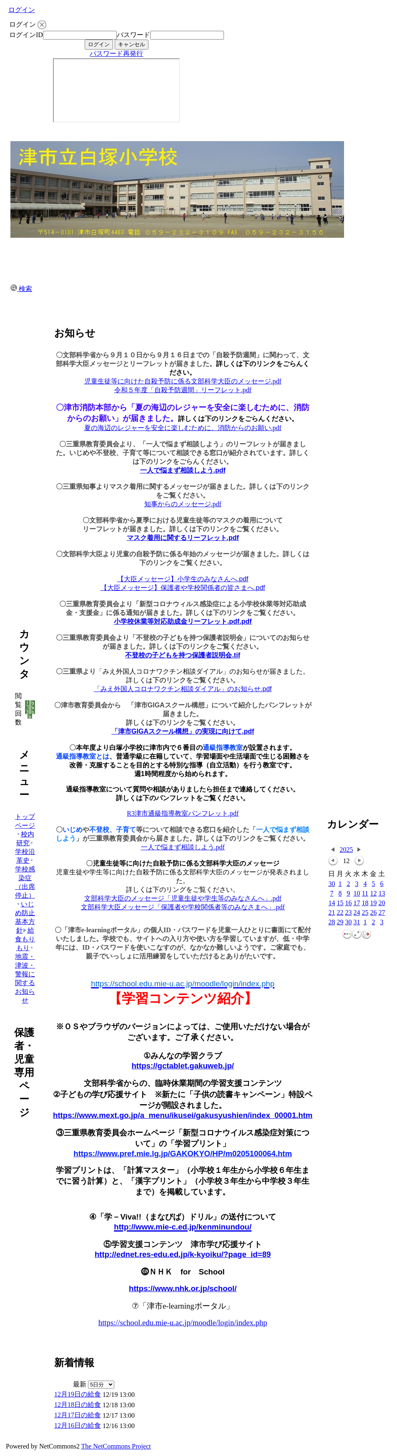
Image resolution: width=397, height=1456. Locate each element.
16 (348, 903)
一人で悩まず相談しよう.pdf (183, 470)
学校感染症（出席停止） (25, 878)
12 (373, 894)
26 (373, 913)
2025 (346, 849)
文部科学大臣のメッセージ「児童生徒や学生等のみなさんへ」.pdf (182, 898)
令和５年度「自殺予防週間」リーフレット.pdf (182, 389)
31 (356, 922)
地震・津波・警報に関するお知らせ (25, 975)
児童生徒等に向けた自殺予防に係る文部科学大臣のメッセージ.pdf (182, 381)
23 (348, 913)
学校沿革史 (25, 852)
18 (365, 903)
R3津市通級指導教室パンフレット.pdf (183, 813)
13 (381, 894)
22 (340, 913)
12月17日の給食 (77, 1415)
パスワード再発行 (116, 53)
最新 (93, 1384)
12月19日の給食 (77, 1394)
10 (356, 894)
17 (356, 903)
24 (356, 913)
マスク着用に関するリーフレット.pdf (183, 537)
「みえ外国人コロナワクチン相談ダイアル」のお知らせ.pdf (183, 688)
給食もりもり (25, 939)
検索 (21, 288)
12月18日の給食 (77, 1404)
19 (373, 903)
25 (365, 913)
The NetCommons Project (116, 1446)
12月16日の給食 (77, 1425)
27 (381, 913)
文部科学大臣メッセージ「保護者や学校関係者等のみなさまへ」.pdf (183, 907)
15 (340, 903)
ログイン (21, 9)
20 (381, 903)
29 (340, 922)
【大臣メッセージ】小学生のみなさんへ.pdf (183, 578)
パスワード (133, 34)
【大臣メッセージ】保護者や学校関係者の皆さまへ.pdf (183, 587)
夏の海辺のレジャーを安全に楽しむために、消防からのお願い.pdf (182, 427)
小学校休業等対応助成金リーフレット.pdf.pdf (183, 621)
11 (365, 894)
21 (331, 913)
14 (331, 903)
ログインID (26, 34)
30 (331, 884)
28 (331, 922)
